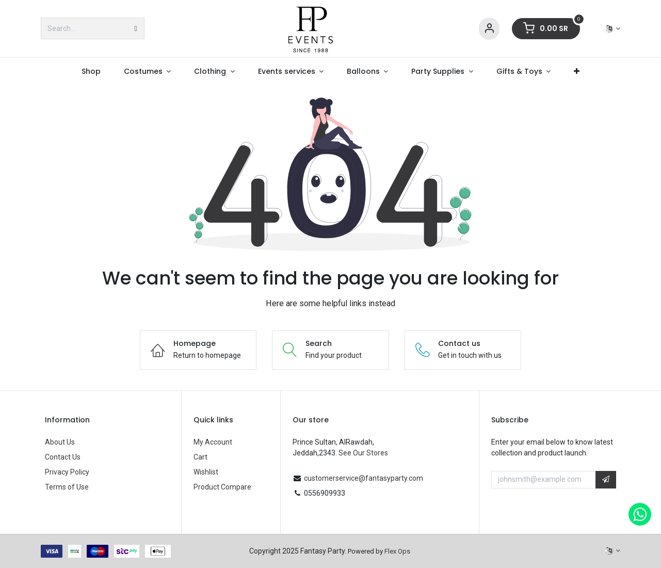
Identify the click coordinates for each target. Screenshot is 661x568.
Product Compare (222, 487)
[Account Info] (489, 29)
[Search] (135, 28)
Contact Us (62, 457)
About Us (60, 442)
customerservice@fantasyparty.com (363, 478)
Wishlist (206, 472)
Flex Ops (397, 551)
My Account (213, 442)
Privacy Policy (67, 472)
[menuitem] (91, 71)
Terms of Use (67, 487)
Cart (200, 457)
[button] (605, 479)
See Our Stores (363, 453)
